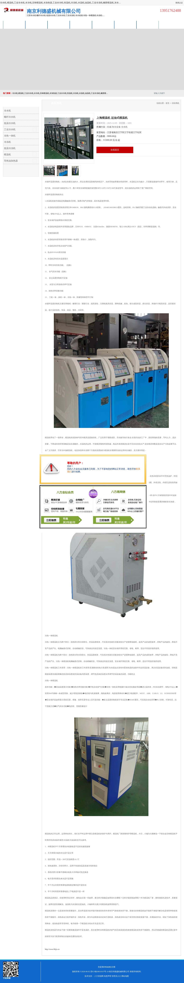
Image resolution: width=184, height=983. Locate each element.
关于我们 (81, 24)
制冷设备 (116, 127)
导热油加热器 (11, 161)
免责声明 (107, 976)
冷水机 (7, 110)
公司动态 (103, 24)
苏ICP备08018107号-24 (99, 971)
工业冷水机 (9, 129)
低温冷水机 (9, 123)
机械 (109, 127)
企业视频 (59, 24)
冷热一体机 (9, 135)
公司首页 (14, 24)
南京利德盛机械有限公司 (119, 971)
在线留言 (115, 150)
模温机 (7, 154)
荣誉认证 (125, 24)
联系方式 (148, 24)
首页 (167, 103)
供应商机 (36, 24)
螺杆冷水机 (9, 117)
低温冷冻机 (9, 148)
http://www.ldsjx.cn (52, 949)
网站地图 (125, 976)
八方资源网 (98, 976)
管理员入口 (116, 976)
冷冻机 (7, 142)
